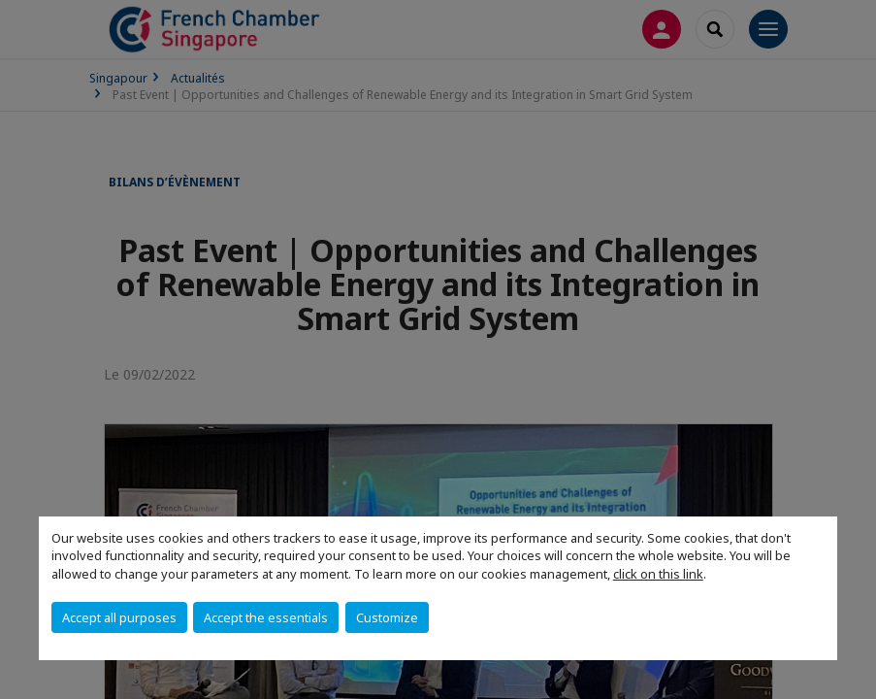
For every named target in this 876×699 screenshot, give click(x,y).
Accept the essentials (266, 617)
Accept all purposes (119, 617)
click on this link (658, 573)
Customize (387, 617)
